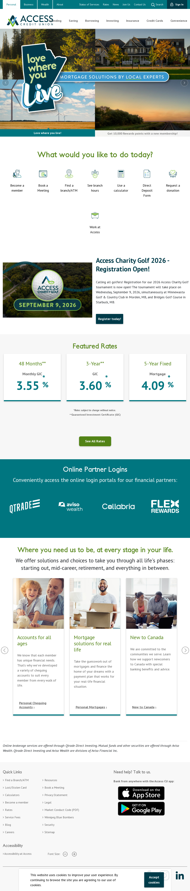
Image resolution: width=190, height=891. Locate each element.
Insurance (132, 20)
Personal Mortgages (90, 707)
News (116, 4)
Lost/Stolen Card (16, 787)
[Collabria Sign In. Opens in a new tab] (118, 506)
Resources (51, 780)
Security (49, 825)
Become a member (16, 802)
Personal (11, 4)
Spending (55, 20)
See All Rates (95, 441)
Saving (73, 20)
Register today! (109, 319)
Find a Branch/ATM (17, 780)
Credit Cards (155, 20)
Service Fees (12, 817)
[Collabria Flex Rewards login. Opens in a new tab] (165, 506)
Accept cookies (154, 879)
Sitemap (50, 832)
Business (28, 4)
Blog (8, 825)
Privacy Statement (56, 795)
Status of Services (89, 4)
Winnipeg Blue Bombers (59, 817)
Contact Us (140, 4)
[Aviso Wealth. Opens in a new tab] (71, 506)
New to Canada (143, 707)
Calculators (12, 795)
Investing (112, 20)
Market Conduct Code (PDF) (62, 810)
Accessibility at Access (18, 854)
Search (157, 5)
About (60, 4)
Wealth (45, 4)
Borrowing (92, 20)
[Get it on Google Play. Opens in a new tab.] (141, 808)
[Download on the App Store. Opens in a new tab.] (141, 792)
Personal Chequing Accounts (32, 705)
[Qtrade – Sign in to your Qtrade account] (25, 506)
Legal (48, 802)
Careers (9, 832)
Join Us (126, 4)
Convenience (179, 20)
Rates (106, 4)
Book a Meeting (54, 787)
